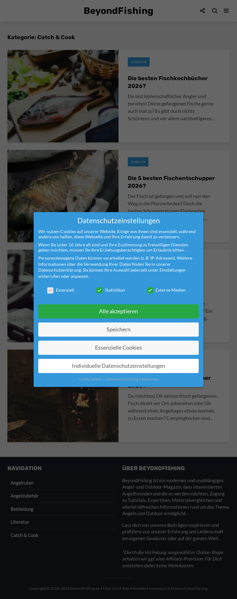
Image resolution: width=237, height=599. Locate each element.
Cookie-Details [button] (90, 379)
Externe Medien (166, 290)
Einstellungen (172, 270)
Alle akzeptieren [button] (118, 311)
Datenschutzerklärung (59, 270)
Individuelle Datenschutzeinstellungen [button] (118, 366)
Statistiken (110, 290)
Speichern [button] (118, 329)
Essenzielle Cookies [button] (118, 347)
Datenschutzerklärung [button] (122, 379)
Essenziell (60, 290)
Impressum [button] (150, 379)
